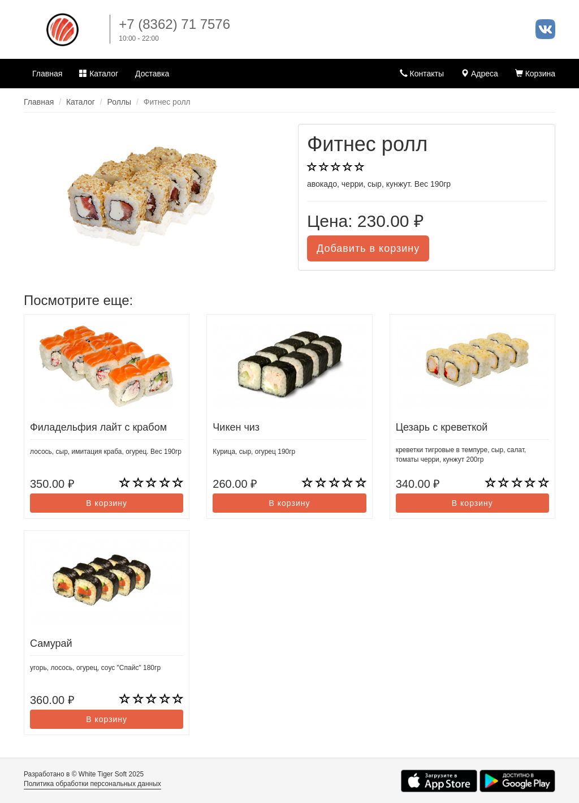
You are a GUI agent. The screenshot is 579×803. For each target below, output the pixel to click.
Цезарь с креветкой (442, 427)
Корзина (535, 73)
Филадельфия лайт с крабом (98, 427)
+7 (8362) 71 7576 (174, 24)
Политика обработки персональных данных (92, 784)
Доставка (152, 73)
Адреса (479, 73)
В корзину (106, 503)
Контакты (422, 73)
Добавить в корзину (368, 248)
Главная (47, 73)
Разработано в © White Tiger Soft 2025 (84, 774)
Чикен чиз (236, 427)
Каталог (98, 73)
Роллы (119, 101)
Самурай (51, 643)
